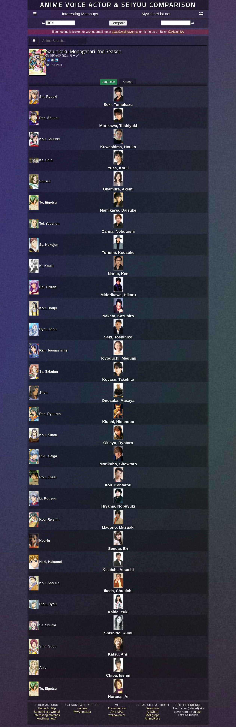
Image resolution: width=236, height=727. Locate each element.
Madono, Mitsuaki (118, 525)
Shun (43, 393)
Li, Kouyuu (47, 498)
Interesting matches (47, 715)
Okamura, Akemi (118, 186)
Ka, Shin (45, 160)
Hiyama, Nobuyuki (118, 504)
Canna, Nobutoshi (118, 229)
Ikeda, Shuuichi (118, 588)
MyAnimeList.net (156, 14)
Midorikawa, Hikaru (118, 292)
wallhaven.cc (117, 715)
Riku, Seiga (48, 456)
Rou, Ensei (47, 477)
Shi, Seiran (47, 287)
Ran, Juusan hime (53, 350)
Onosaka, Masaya (118, 398)
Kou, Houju (48, 308)
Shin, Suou (47, 646)
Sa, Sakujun (48, 371)
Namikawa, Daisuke (118, 208)
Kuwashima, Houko (118, 144)
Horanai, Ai (118, 694)
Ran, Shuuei (48, 118)
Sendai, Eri (118, 546)
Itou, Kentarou (118, 482)
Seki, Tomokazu (118, 102)
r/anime (82, 708)
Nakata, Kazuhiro (118, 313)
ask (199, 711)
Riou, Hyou (48, 604)
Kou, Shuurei (49, 139)
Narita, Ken (118, 271)
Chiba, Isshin (118, 673)
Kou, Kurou (48, 435)
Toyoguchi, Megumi (118, 356)
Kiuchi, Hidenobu (118, 419)
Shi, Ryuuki (48, 97)
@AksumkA (176, 31)
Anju (43, 667)
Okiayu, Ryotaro (118, 440)
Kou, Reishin (49, 519)
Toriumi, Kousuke (118, 250)
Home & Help (47, 708)
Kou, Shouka (49, 583)
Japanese (108, 81)
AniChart (152, 711)
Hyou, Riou (48, 329)
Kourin (44, 541)
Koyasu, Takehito (118, 377)
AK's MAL (117, 711)
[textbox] (60, 22)
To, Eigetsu (48, 202)
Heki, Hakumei (50, 562)
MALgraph (153, 715)
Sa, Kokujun (48, 245)
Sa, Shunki (47, 625)
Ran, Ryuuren (50, 414)
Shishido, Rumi (118, 630)
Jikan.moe (152, 708)
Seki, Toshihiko (118, 334)
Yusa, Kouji (118, 165)
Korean (127, 81)
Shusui (44, 181)
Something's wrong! (47, 711)
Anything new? (47, 718)
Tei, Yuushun (49, 223)
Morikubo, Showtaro (118, 461)
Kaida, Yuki (118, 609)
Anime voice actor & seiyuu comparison (118, 5)
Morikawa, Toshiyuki (118, 123)
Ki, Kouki (46, 266)
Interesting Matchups (80, 14)
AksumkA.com (116, 708)
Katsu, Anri (118, 651)
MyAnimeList (82, 711)
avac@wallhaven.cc (125, 31)
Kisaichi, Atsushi (118, 567)
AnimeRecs (152, 718)
